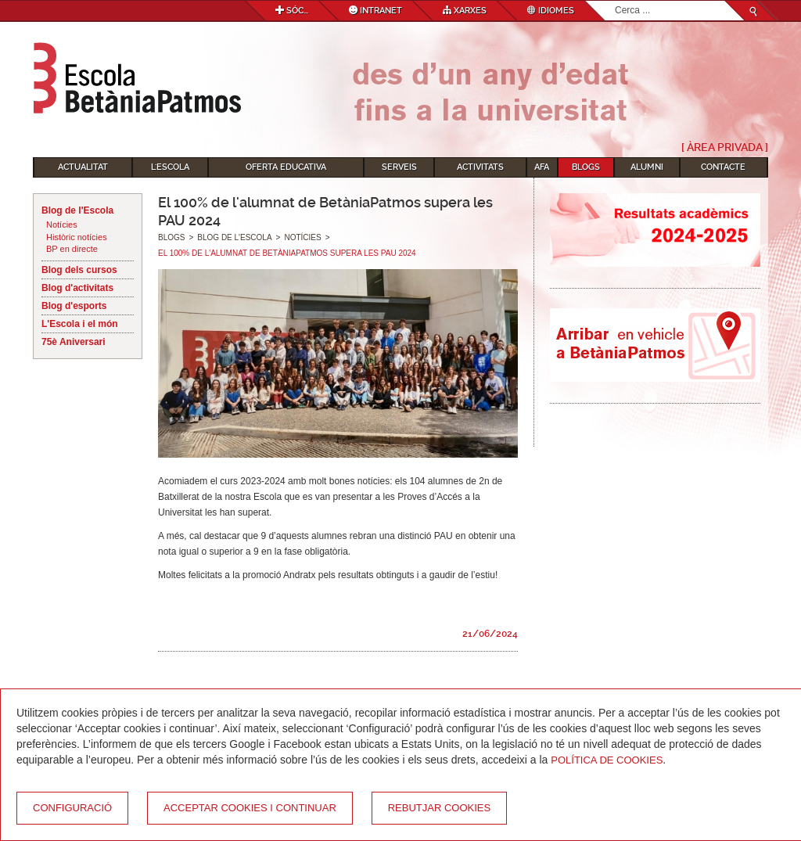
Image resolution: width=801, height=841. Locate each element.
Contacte (723, 167)
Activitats (480, 167)
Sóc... (291, 10)
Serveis (399, 167)
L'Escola (170, 167)
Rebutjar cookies (439, 808)
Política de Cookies (607, 760)
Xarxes (465, 10)
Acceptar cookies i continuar (249, 808)
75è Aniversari (73, 341)
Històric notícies (76, 237)
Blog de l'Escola (77, 210)
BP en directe (72, 248)
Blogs (586, 167)
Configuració (72, 808)
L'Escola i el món (79, 323)
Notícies (61, 224)
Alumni (646, 167)
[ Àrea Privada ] (724, 147)
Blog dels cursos (79, 269)
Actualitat (83, 167)
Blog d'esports (74, 305)
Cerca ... (615, 1)
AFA (541, 167)
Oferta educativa (286, 167)
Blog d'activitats (77, 287)
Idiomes (550, 10)
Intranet (375, 10)
